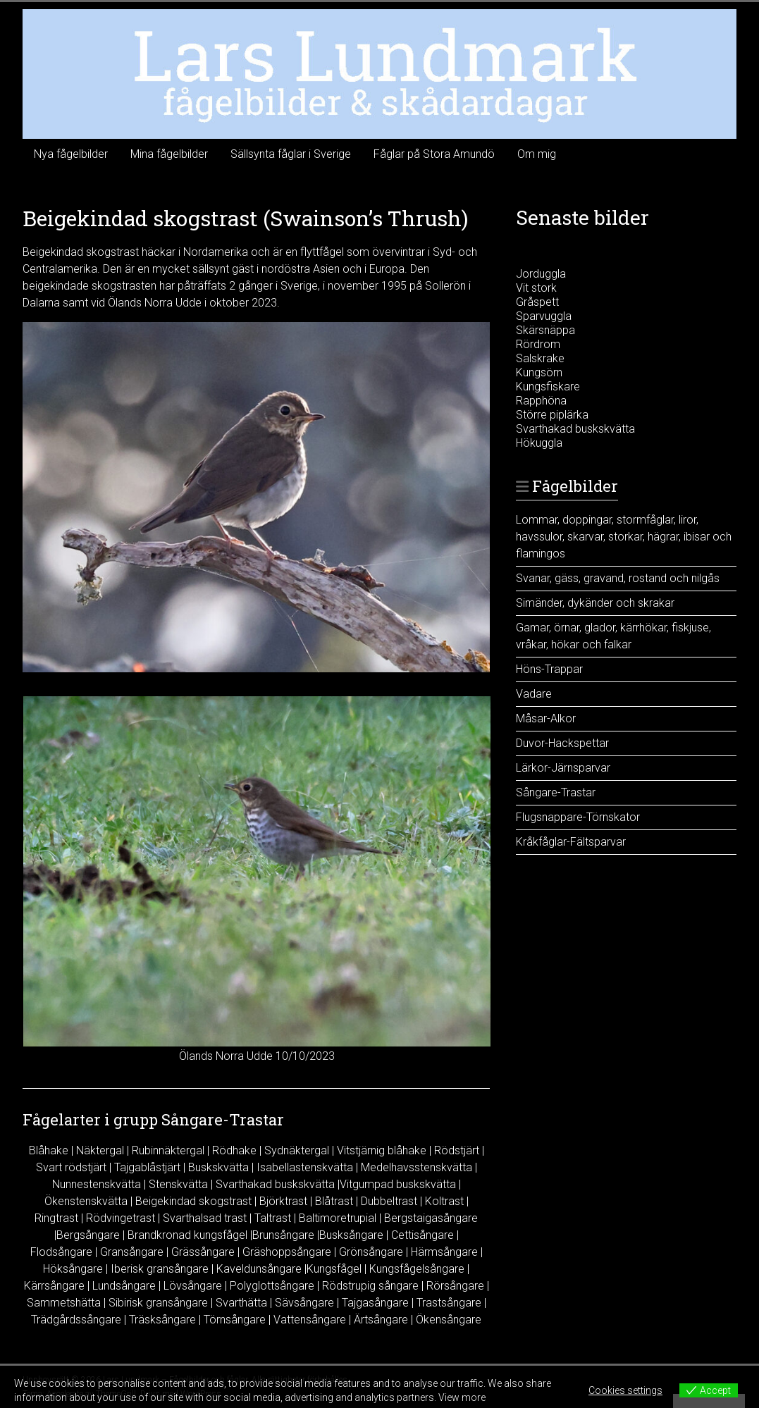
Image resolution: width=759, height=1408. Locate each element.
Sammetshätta (64, 1302)
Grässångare (203, 1252)
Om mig (536, 154)
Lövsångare (192, 1285)
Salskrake (540, 358)
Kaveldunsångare (259, 1269)
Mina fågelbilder (169, 154)
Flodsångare (61, 1252)
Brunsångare (283, 1235)
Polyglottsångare (272, 1285)
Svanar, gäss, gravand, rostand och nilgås (618, 578)
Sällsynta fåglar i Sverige (290, 154)
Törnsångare (235, 1319)
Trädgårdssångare (76, 1319)
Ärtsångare (381, 1319)
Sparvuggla (544, 316)
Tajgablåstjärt (147, 1167)
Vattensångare (309, 1319)
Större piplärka (552, 414)
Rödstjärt (456, 1150)
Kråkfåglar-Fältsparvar (571, 841)
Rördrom (538, 344)
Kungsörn (539, 372)
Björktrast (283, 1201)
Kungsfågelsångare (416, 1269)
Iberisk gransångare (160, 1269)
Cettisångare (422, 1235)
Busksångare (351, 1235)
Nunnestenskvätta (96, 1184)
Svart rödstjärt (71, 1167)
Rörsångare (455, 1285)
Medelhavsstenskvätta (416, 1167)
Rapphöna (541, 400)
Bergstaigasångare (431, 1218)
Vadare (534, 693)
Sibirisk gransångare (158, 1302)
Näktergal (100, 1150)
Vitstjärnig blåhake (381, 1150)
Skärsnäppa (545, 330)
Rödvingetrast (120, 1218)
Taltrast (272, 1218)
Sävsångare (304, 1302)
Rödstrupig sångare (370, 1285)
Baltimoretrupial (337, 1218)
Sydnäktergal (296, 1150)
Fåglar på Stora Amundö (434, 154)
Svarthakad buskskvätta (275, 1184)
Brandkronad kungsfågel (187, 1235)
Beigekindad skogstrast (193, 1201)
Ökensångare (448, 1319)
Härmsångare (444, 1252)
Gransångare (131, 1252)
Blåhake (48, 1150)
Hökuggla (539, 443)
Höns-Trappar (549, 669)
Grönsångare (371, 1252)
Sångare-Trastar (556, 792)
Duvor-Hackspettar (562, 743)
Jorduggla (541, 273)
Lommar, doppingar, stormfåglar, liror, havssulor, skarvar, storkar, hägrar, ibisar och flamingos (624, 536)
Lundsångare (124, 1285)
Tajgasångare (375, 1302)
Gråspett (537, 302)
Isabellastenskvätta (305, 1167)
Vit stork (536, 288)
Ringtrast (56, 1218)
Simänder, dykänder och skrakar (595, 603)
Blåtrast (334, 1201)
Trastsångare (448, 1302)
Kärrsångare (54, 1285)
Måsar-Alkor (546, 718)
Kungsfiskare (548, 386)
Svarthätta (241, 1302)
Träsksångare (162, 1319)
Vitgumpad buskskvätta (398, 1184)
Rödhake (234, 1150)
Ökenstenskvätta (86, 1201)
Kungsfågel (334, 1269)
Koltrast (444, 1201)
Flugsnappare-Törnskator (578, 817)
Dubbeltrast (389, 1201)
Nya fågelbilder (71, 154)
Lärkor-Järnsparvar (563, 767)
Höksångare (73, 1269)
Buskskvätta (218, 1167)
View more (462, 1397)
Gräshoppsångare (286, 1252)
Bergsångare (88, 1235)
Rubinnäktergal (168, 1150)
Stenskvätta (178, 1184)
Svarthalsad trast (205, 1218)
